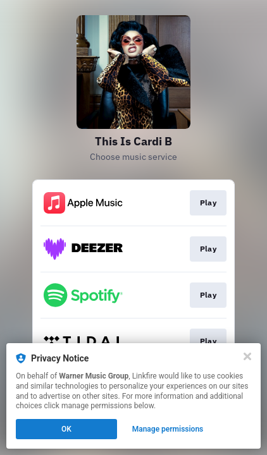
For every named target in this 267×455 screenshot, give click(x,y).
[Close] (247, 356)
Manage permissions (168, 429)
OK (66, 429)
